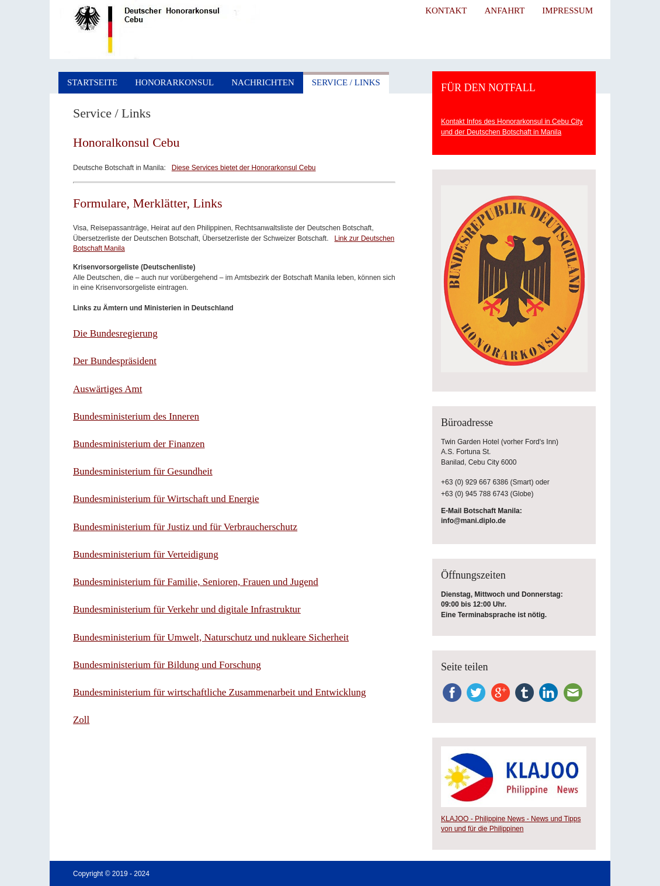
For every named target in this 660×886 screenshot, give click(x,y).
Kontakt (446, 10)
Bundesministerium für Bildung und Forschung (167, 664)
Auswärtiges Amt (107, 388)
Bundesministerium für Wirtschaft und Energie (166, 498)
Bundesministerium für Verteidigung (145, 554)
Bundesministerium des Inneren (136, 416)
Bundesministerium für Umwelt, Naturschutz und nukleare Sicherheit (211, 637)
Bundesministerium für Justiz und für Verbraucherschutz (185, 526)
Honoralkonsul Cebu (126, 142)
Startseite (92, 82)
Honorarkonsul (174, 82)
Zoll (81, 719)
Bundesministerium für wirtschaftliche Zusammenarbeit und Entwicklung (219, 692)
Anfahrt (504, 10)
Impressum (567, 10)
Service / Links (346, 82)
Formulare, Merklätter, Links (148, 203)
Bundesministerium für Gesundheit (143, 471)
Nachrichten (262, 82)
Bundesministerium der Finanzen (138, 443)
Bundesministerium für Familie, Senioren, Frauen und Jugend (195, 581)
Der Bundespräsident (115, 360)
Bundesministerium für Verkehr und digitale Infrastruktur (187, 609)
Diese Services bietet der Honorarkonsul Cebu (244, 168)
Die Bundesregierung (115, 333)
